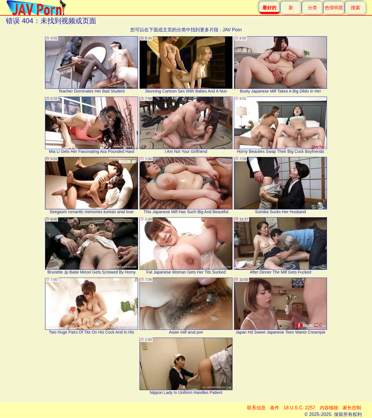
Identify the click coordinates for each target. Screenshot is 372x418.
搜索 (355, 7)
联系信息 (256, 407)
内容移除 (329, 407)
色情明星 (334, 7)
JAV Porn (232, 29)
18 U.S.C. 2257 (299, 407)
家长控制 (352, 407)
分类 (312, 7)
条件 (274, 407)
